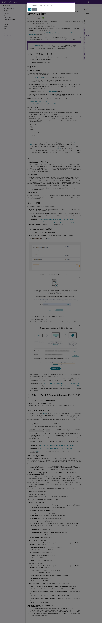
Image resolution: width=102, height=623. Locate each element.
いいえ (34, 9)
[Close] (74, 2)
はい (30, 9)
